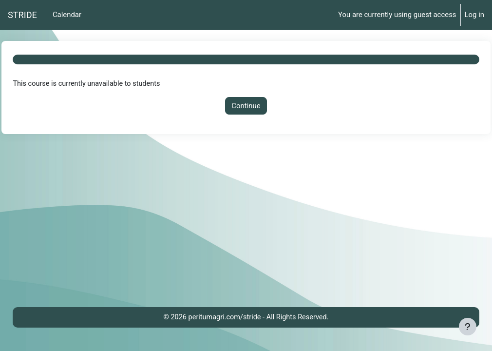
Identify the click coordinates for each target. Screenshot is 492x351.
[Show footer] (467, 326)
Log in (474, 14)
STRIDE (22, 15)
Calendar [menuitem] (67, 14)
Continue (245, 105)
